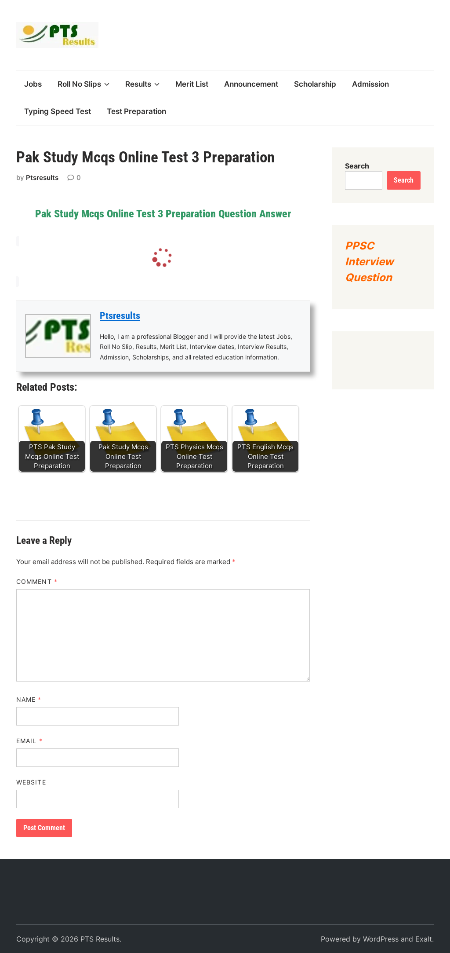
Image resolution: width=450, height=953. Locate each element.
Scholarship (315, 84)
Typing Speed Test (57, 111)
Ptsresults (42, 177)
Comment (37, 581)
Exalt (423, 939)
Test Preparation (136, 111)
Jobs (33, 84)
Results (142, 84)
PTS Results (100, 939)
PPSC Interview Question (369, 261)
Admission (370, 84)
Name (28, 699)
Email (29, 740)
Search (357, 165)
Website (31, 782)
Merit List (191, 84)
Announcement (251, 84)
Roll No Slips (83, 84)
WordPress (381, 939)
